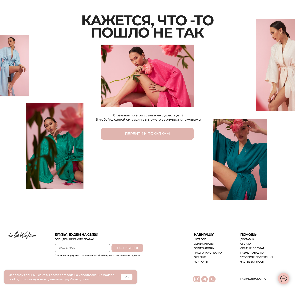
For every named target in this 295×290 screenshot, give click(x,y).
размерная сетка (252, 252)
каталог (199, 239)
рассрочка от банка (208, 252)
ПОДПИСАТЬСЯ (127, 248)
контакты (201, 261)
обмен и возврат (252, 248)
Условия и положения (256, 257)
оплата (245, 243)
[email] (82, 248)
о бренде (200, 257)
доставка (247, 239)
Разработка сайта (253, 278)
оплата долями (205, 248)
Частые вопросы (252, 261)
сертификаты (203, 243)
